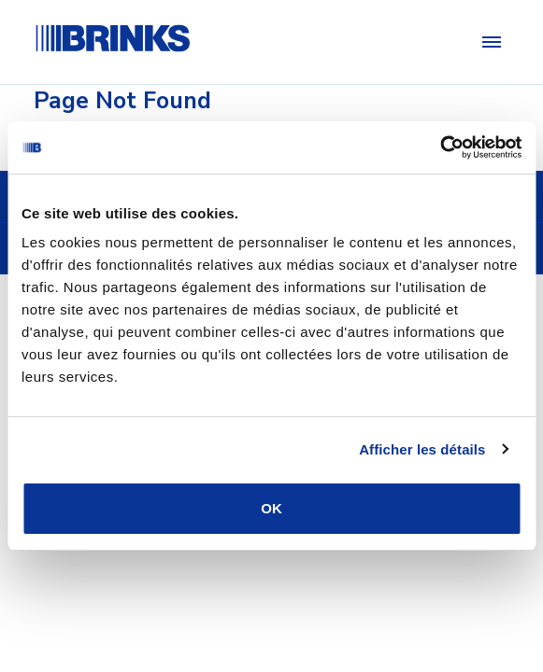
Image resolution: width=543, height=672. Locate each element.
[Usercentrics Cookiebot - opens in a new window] (440, 147)
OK (271, 508)
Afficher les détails (422, 449)
